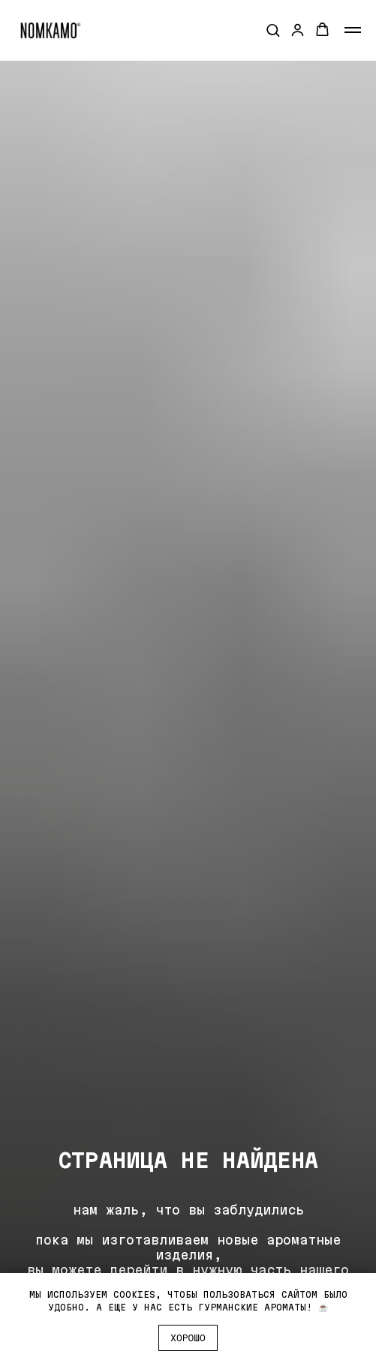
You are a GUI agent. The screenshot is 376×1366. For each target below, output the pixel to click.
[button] (273, 29)
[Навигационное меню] (352, 30)
